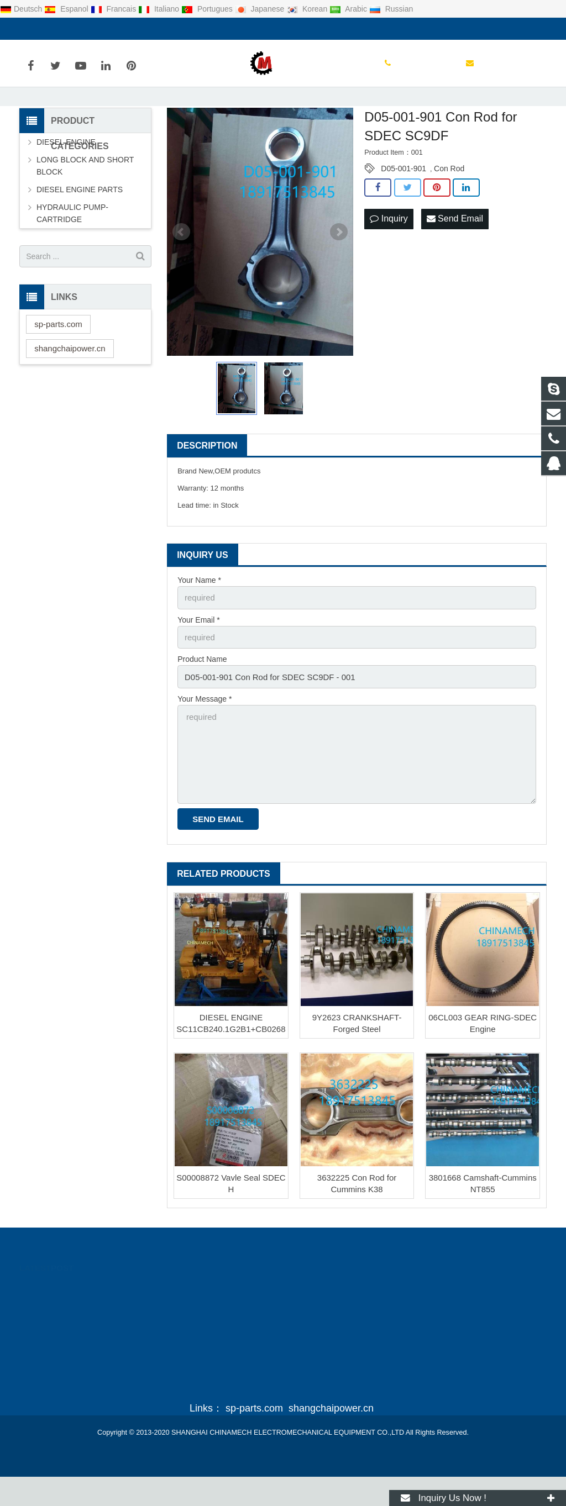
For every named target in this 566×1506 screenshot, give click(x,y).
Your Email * (198, 658)
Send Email (455, 258)
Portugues (208, 8)
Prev (181, 272)
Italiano (159, 8)
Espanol (67, 8)
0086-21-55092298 (60, 28)
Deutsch (22, 8)
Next (339, 272)
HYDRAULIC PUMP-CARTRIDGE (72, 253)
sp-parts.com (58, 363)
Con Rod (449, 208)
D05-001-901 (403, 208)
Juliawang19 (322, 1368)
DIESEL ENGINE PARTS (79, 229)
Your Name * (199, 619)
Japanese (261, 8)
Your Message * (204, 734)
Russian (391, 8)
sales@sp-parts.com (146, 28)
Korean (307, 8)
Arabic (349, 8)
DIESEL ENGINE (66, 182)
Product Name (202, 696)
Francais (114, 8)
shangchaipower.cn (70, 388)
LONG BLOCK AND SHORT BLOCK (85, 206)
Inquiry (388, 258)
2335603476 (323, 1320)
